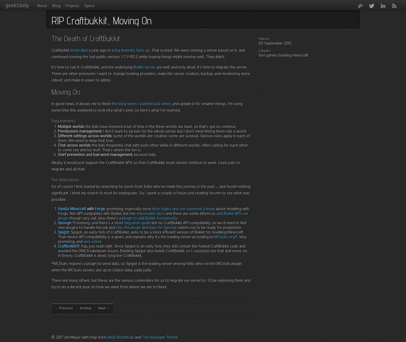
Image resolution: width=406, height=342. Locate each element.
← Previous (64, 308)
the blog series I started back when (141, 103)
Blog (56, 5)
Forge (100, 209)
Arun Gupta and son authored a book (183, 209)
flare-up (142, 50)
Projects (72, 5)
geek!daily (17, 5)
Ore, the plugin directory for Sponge (146, 227)
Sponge (64, 223)
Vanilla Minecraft (72, 209)
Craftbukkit (67, 246)
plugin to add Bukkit (149, 218)
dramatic (128, 50)
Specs (89, 5)
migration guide (137, 223)
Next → (104, 308)
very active (93, 241)
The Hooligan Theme (160, 337)
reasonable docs (151, 213)
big (117, 50)
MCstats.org (224, 237)
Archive (85, 308)
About (42, 5)
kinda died (79, 50)
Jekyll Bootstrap (120, 337)
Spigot (63, 232)
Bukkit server (144, 67)
